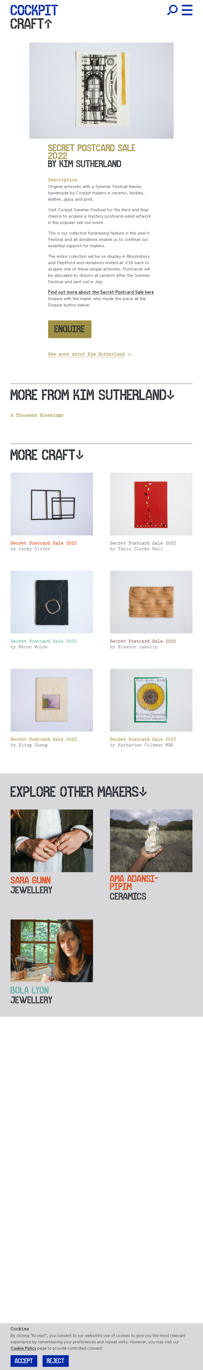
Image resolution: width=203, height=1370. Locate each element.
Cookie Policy (23, 1348)
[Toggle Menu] (187, 10)
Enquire (69, 329)
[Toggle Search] (172, 10)
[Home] (34, 10)
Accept (24, 1361)
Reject (55, 1361)
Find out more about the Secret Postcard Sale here (101, 291)
